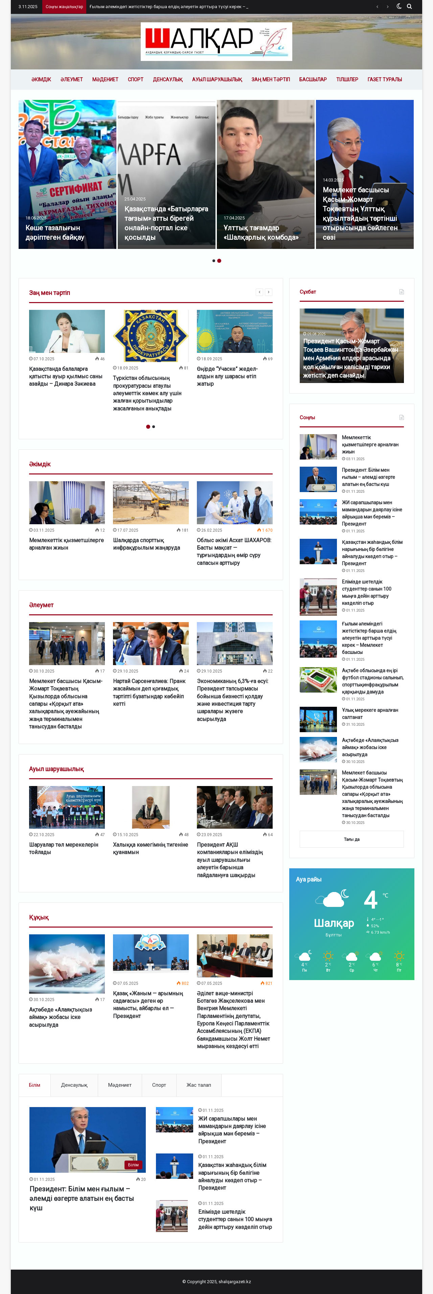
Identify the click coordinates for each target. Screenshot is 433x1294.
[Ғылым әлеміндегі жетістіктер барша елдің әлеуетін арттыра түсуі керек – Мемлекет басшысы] (318, 639)
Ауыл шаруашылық (217, 79)
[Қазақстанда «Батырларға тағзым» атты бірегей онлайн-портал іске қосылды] (166, 174)
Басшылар (313, 79)
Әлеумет (72, 79)
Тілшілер (347, 79)
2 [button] (219, 261)
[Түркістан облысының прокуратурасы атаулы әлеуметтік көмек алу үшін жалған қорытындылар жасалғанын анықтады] (151, 336)
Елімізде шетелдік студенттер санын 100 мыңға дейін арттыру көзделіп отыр (235, 1219)
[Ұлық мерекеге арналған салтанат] (318, 719)
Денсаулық (168, 79)
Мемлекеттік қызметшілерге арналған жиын (370, 444)
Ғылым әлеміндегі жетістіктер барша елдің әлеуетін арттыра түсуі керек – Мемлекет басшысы (189, 6)
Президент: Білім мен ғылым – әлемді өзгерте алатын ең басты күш (81, 1198)
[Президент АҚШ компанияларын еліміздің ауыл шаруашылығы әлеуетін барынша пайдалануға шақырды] (235, 807)
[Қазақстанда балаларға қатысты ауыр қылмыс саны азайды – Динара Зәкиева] (67, 331)
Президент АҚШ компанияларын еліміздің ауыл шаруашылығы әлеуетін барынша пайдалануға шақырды (230, 860)
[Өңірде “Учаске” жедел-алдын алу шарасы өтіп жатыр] (235, 331)
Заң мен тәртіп (271, 79)
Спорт (135, 79)
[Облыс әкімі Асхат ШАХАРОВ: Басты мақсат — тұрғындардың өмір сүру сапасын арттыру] (235, 502)
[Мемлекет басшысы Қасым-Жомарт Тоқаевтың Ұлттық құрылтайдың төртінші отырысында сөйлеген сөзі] (365, 174)
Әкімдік (41, 79)
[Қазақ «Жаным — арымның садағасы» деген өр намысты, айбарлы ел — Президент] (151, 955)
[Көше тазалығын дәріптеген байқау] (67, 174)
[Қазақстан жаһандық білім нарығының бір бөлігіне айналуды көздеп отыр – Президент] (174, 1166)
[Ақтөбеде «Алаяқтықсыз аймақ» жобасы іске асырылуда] (67, 964)
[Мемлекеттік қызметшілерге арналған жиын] (67, 502)
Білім (34, 1085)
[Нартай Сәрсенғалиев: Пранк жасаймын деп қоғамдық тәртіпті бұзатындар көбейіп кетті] (151, 643)
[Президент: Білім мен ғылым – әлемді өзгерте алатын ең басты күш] (87, 1140)
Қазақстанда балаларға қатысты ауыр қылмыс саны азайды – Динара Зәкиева (65, 376)
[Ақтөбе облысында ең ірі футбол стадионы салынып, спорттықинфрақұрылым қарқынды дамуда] (318, 680)
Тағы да (352, 839)
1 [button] (213, 260)
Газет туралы (385, 79)
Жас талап (199, 1085)
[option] (67, 174)
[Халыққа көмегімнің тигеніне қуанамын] (151, 807)
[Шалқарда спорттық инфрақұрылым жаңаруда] (151, 502)
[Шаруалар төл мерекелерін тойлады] (67, 807)
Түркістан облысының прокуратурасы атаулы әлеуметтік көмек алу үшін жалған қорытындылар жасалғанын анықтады (147, 393)
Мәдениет (105, 79)
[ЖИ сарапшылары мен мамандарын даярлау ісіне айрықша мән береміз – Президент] (174, 1119)
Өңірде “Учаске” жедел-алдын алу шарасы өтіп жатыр (227, 376)
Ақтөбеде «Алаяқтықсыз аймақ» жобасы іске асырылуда (60, 1017)
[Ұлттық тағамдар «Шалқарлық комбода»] (266, 174)
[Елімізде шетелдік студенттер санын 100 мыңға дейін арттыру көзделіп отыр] (172, 1216)
